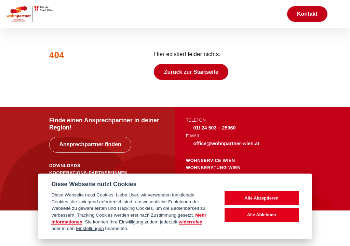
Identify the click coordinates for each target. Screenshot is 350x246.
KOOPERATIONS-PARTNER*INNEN (88, 172)
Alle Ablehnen (261, 214)
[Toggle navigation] (339, 14)
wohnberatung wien (213, 167)
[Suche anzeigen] (274, 13)
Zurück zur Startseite (191, 72)
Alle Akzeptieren (262, 198)
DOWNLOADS (64, 165)
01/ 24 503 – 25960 (214, 128)
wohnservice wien (210, 160)
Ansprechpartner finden (90, 144)
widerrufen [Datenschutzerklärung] (191, 221)
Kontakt (307, 14)
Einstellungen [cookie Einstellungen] (90, 228)
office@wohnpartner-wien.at (226, 143)
